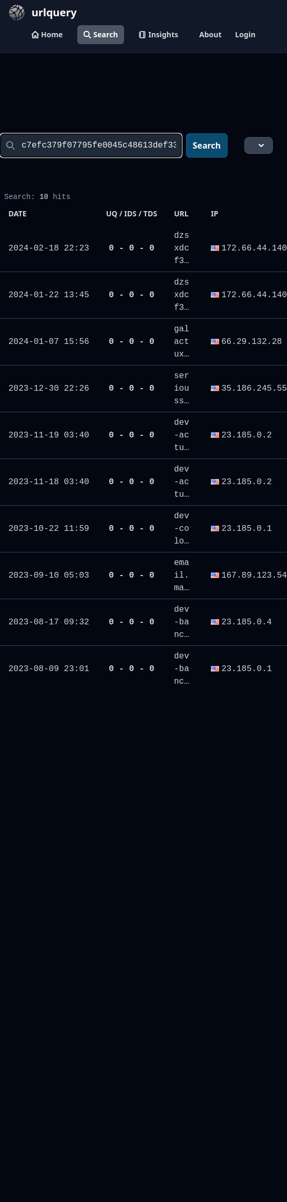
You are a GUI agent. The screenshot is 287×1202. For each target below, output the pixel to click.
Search (101, 34)
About (210, 34)
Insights (158, 34)
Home (47, 34)
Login (245, 34)
